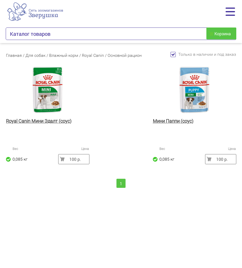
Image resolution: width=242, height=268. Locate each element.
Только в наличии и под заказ (203, 54)
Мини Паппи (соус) (173, 121)
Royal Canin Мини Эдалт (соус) (38, 121)
